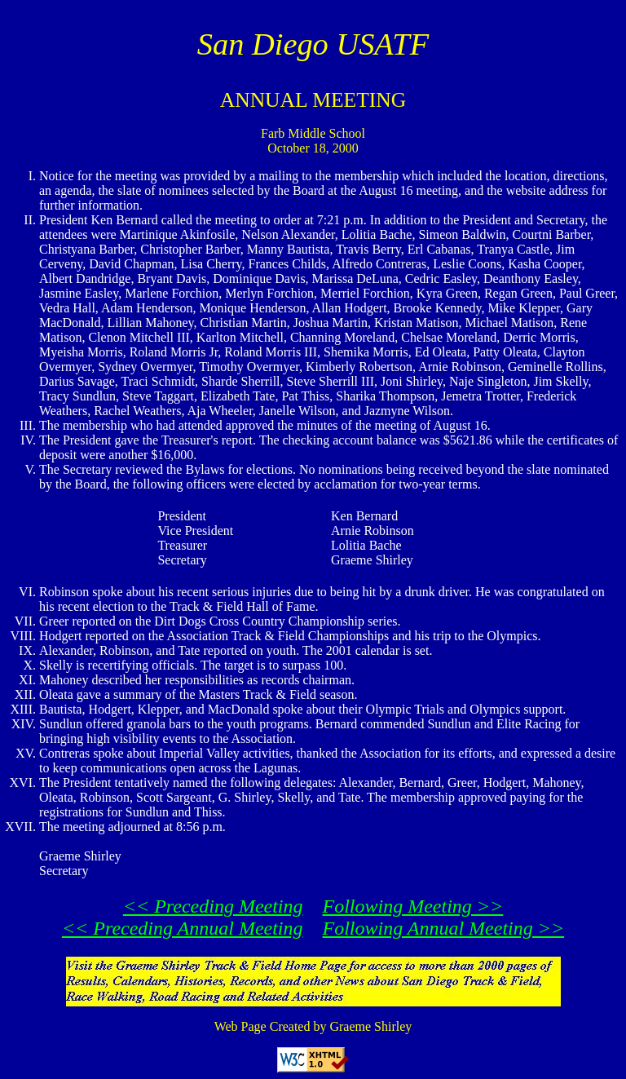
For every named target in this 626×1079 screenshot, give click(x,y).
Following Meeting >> (413, 906)
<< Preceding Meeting (213, 906)
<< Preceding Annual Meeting (182, 928)
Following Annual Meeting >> (444, 928)
